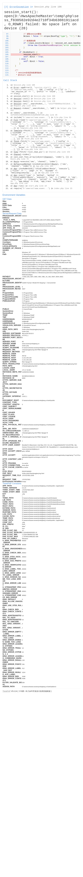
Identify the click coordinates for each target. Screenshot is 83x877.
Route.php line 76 (20, 159)
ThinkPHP (7, 691)
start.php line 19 (38, 186)
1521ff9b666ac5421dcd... (61, 104)
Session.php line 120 (44, 99)
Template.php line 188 (31, 128)
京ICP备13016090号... (41, 126)
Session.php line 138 (44, 101)
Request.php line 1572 (25, 106)
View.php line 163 (33, 149)
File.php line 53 (62, 117)
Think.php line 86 (33, 139)
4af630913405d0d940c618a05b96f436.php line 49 (34, 115)
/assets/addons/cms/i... (62, 122)
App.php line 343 (44, 166)
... (29, 122)
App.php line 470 (49, 173)
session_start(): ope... (47, 88)
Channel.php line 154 (59, 152)
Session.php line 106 (48, 7)
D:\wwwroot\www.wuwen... (24, 90)
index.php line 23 (63, 188)
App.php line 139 (19, 183)
